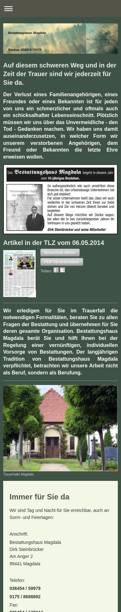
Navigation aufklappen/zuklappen (60, 8)
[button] (60, 252)
